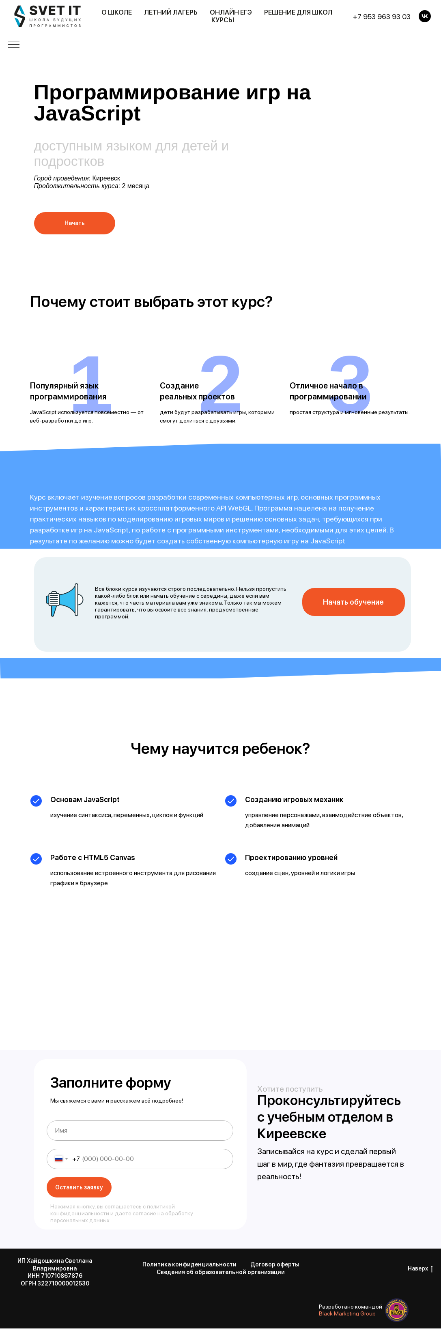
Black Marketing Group (347, 1313)
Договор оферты (274, 1264)
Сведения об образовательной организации (221, 1272)
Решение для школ (298, 12)
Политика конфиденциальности (189, 1264)
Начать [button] (75, 223)
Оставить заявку (79, 1187)
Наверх (420, 1268)
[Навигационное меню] (13, 45)
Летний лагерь (171, 12)
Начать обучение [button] (353, 602)
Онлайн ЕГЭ (231, 12)
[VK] (425, 16)
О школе (116, 12)
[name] (140, 1130)
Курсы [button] (222, 20)
